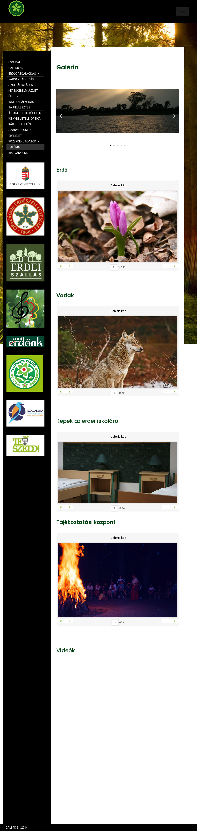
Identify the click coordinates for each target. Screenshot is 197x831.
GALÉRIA (14, 147)
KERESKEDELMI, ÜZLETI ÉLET (23, 93)
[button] (110, 145)
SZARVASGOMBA (20, 130)
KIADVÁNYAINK (18, 153)
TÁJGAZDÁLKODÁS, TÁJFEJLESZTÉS (21, 104)
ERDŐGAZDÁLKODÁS (24, 73)
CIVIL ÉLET (15, 135)
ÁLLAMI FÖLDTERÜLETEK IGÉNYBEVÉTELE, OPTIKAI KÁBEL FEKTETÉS (24, 118)
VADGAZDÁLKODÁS (21, 79)
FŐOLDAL (14, 62)
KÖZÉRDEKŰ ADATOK (24, 141)
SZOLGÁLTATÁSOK (22, 85)
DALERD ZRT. (18, 68)
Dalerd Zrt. (23, 20)
